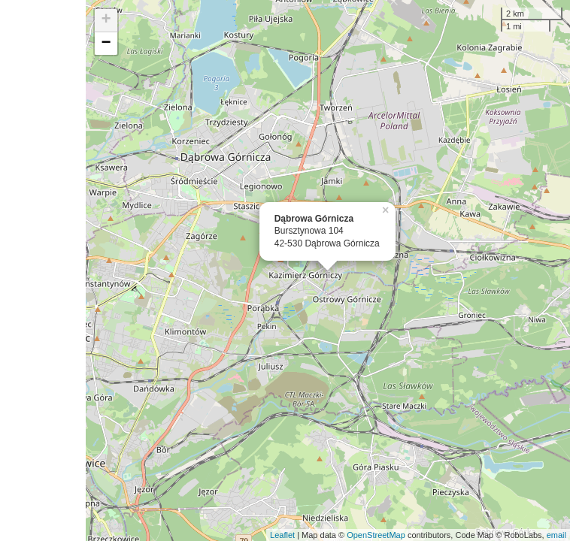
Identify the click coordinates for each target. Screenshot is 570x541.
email (556, 534)
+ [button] (106, 20)
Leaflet (282, 534)
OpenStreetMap (376, 534)
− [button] (106, 43)
